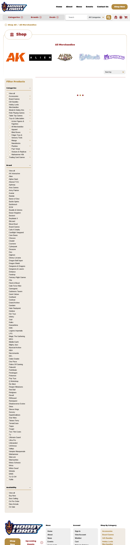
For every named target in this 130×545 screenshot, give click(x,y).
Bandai (11, 196)
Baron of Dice (14, 199)
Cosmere (12, 244)
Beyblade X (13, 218)
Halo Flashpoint (15, 308)
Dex (10, 252)
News (79, 7)
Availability (11, 487)
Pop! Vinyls (15, 149)
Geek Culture (14, 294)
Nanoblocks (15, 143)
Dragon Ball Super (16, 260)
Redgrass (12, 392)
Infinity (11, 317)
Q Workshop (13, 381)
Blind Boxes (15, 132)
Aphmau (12, 185)
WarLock (12, 457)
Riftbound (12, 398)
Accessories (13, 96)
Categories (11, 88)
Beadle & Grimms (15, 210)
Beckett (12, 216)
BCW (11, 207)
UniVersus (13, 446)
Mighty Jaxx (13, 345)
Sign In (77, 531)
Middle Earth (14, 342)
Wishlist (78, 538)
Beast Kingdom (15, 213)
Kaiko (11, 322)
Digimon (12, 255)
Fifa (10, 280)
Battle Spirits (14, 202)
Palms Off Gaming (16, 364)
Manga (14, 140)
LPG (10, 333)
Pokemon (12, 376)
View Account (80, 535)
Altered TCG (14, 182)
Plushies (14, 146)
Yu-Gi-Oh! (13, 477)
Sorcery (12, 412)
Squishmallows (14, 415)
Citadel (11, 241)
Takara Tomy (14, 420)
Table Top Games (16, 116)
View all (12, 93)
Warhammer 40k (17, 154)
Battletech (13, 204)
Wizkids (12, 471)
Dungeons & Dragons (17, 266)
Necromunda (14, 353)
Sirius (11, 406)
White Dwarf (14, 468)
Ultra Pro (12, 440)
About (50, 535)
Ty (10, 435)
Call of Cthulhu (14, 230)
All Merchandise (17, 127)
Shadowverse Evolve (17, 404)
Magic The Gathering (17, 336)
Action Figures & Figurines (17, 122)
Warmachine (13, 460)
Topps (11, 426)
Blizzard (12, 221)
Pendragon (13, 373)
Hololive (12, 311)
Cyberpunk (13, 246)
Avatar (11, 193)
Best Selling (13, 498)
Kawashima (13, 325)
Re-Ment (12, 384)
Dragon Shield (14, 263)
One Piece (13, 362)
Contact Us (102, 7)
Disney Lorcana (15, 258)
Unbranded (13, 443)
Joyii (10, 319)
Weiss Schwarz (15, 463)
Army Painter (14, 190)
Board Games (14, 99)
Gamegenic (13, 289)
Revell (11, 395)
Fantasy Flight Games (17, 277)
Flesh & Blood (14, 283)
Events (89, 7)
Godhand (12, 297)
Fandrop (12, 275)
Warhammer (13, 454)
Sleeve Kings (14, 409)
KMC (11, 328)
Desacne (12, 249)
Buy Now (12, 496)
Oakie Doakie (14, 359)
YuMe (11, 479)
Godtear (12, 300)
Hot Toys (12, 314)
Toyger (11, 429)
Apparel (14, 129)
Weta (11, 465)
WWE (11, 474)
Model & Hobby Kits (16, 110)
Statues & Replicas (18, 152)
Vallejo (11, 449)
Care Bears (13, 235)
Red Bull (12, 390)
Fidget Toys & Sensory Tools (16, 136)
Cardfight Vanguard (16, 232)
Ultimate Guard (15, 437)
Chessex (12, 238)
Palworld (12, 367)
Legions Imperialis (16, 331)
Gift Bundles (13, 102)
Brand (9, 165)
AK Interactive (14, 173)
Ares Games (14, 188)
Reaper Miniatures (16, 387)
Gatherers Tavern (15, 291)
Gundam (12, 305)
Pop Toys (12, 378)
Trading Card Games (17, 157)
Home (59, 7)
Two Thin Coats (15, 432)
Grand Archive (14, 303)
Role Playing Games (16, 113)
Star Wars (13, 418)
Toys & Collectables (16, 118)
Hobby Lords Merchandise (14, 106)
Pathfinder (13, 370)
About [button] (69, 7)
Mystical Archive (15, 348)
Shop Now (119, 7)
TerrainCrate (14, 423)
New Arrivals (14, 504)
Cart (77, 542)
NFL (10, 356)
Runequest (13, 401)
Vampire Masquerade (17, 451)
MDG (11, 339)
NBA (11, 350)
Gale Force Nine (15, 286)
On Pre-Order (14, 501)
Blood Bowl (13, 224)
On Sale (12, 507)
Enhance (12, 272)
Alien (11, 176)
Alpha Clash (13, 179)
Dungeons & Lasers (16, 269)
